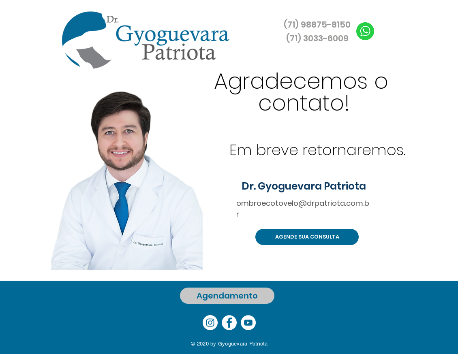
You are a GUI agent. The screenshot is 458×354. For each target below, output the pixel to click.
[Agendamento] (227, 296)
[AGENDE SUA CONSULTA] (307, 237)
